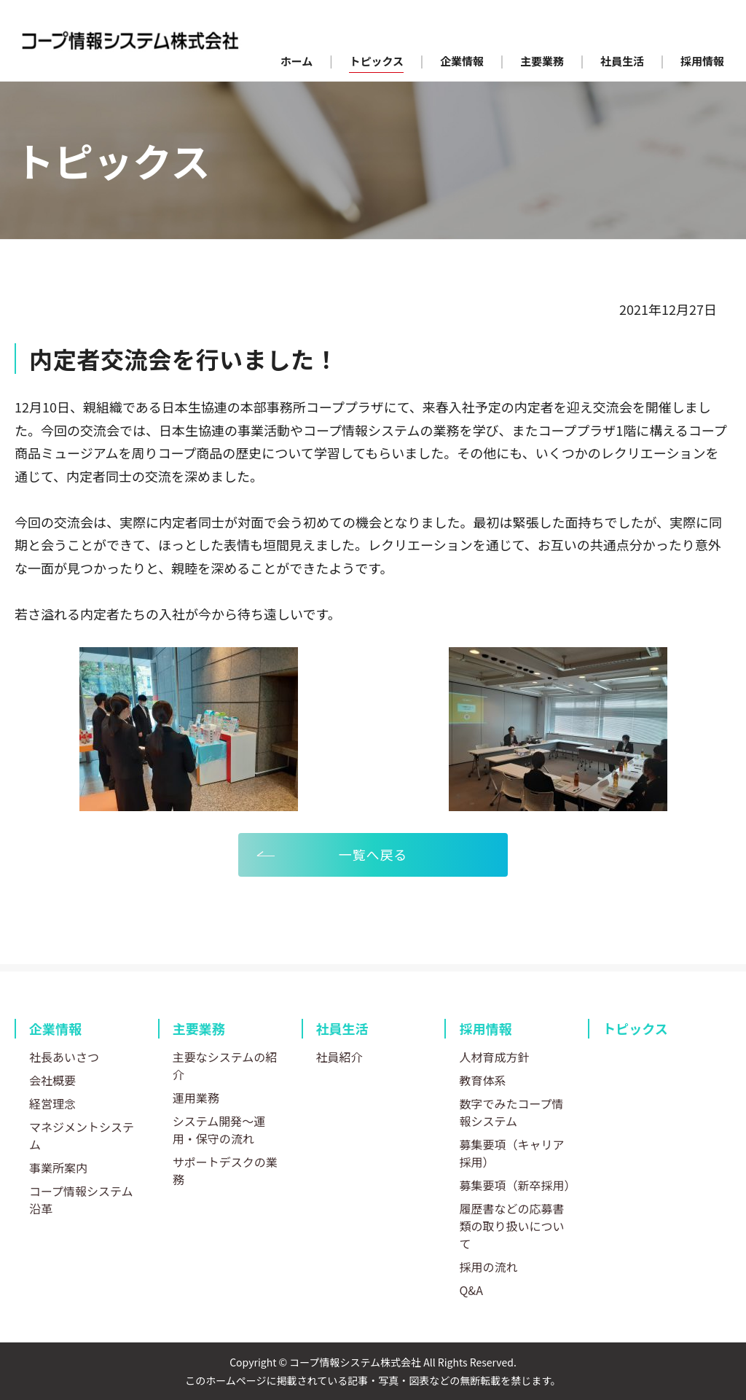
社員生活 (342, 1028)
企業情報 (55, 1028)
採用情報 (485, 1028)
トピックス (634, 1028)
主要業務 (199, 1028)
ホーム (296, 61)
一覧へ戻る (373, 854)
